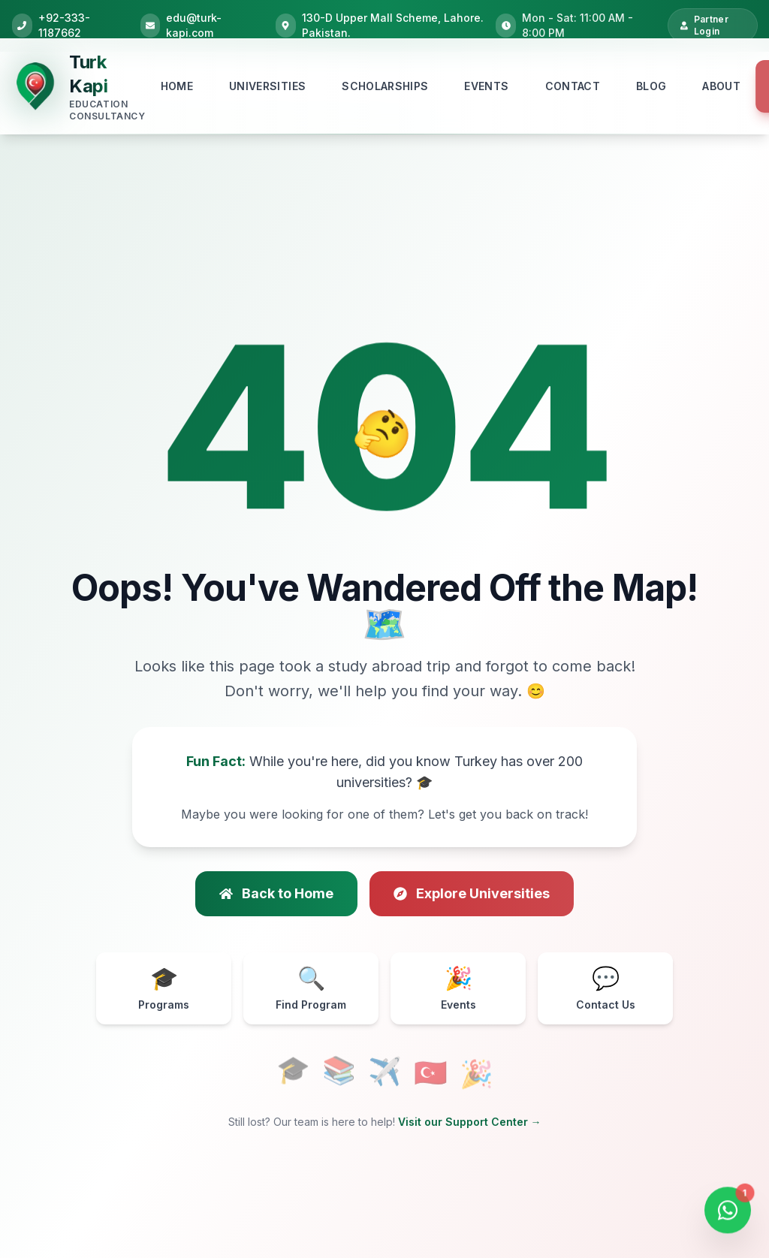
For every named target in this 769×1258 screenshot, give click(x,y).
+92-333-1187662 (64, 25)
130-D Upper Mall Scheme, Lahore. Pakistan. (393, 25)
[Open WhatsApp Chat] (727, 1213)
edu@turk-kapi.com (194, 25)
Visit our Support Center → (469, 1121)
